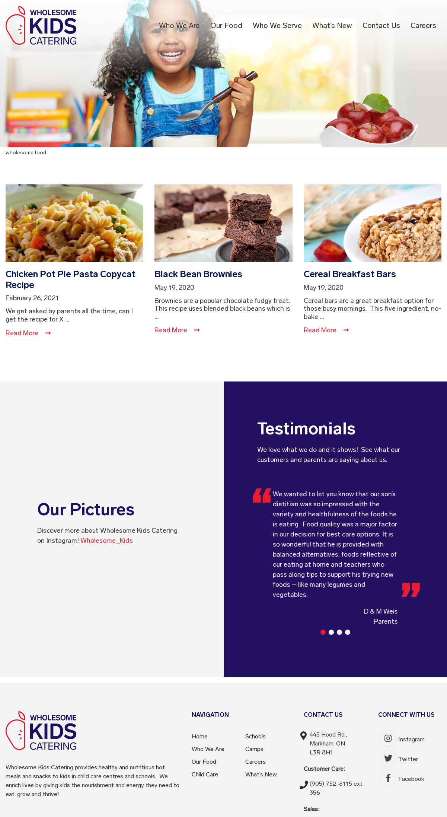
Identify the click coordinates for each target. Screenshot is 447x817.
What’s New (332, 25)
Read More (28, 333)
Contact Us (381, 25)
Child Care (205, 774)
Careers (423, 25)
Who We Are (179, 25)
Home (200, 736)
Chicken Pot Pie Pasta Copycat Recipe (70, 279)
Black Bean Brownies (198, 274)
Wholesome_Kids (106, 540)
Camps (254, 749)
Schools (255, 736)
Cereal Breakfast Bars (350, 274)
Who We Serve (277, 25)
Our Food (226, 25)
